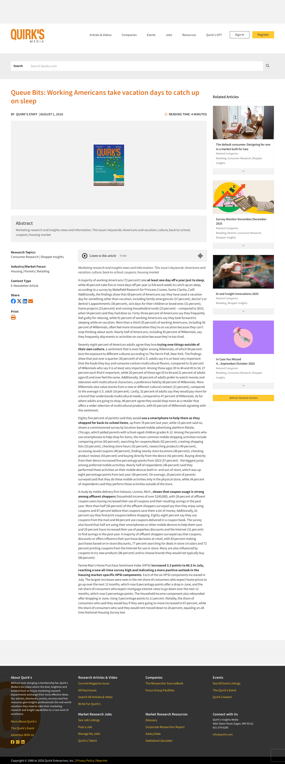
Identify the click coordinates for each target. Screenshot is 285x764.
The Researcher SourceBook (164, 683)
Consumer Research (25, 257)
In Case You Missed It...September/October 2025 (235, 361)
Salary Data (153, 734)
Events (151, 35)
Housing (16, 271)
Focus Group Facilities (160, 690)
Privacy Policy (85, 760)
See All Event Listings (226, 683)
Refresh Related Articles (243, 398)
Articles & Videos (101, 35)
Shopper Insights (52, 257)
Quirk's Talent (87, 740)
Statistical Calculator (159, 740)
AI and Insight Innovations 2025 (237, 294)
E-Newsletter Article (24, 285)
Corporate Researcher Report (164, 727)
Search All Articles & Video (95, 697)
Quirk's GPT (214, 35)
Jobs (169, 35)
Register (263, 34)
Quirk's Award (222, 697)
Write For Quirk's (89, 704)
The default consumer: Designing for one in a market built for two (243, 146)
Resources (189, 35)
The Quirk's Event (22, 728)
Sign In (239, 34)
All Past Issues (87, 690)
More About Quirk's (24, 721)
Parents (29, 271)
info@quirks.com (223, 734)
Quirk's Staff (26, 114)
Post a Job (85, 727)
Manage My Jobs (89, 734)
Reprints (101, 760)
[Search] (145, 66)
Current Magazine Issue (93, 683)
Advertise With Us (22, 735)
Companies (129, 35)
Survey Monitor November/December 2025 (241, 221)
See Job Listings (89, 720)
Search (18, 66)
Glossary (151, 720)
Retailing (43, 271)
